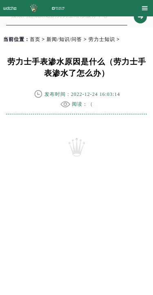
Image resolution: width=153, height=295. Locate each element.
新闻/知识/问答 (64, 39)
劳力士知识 (102, 39)
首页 (35, 39)
